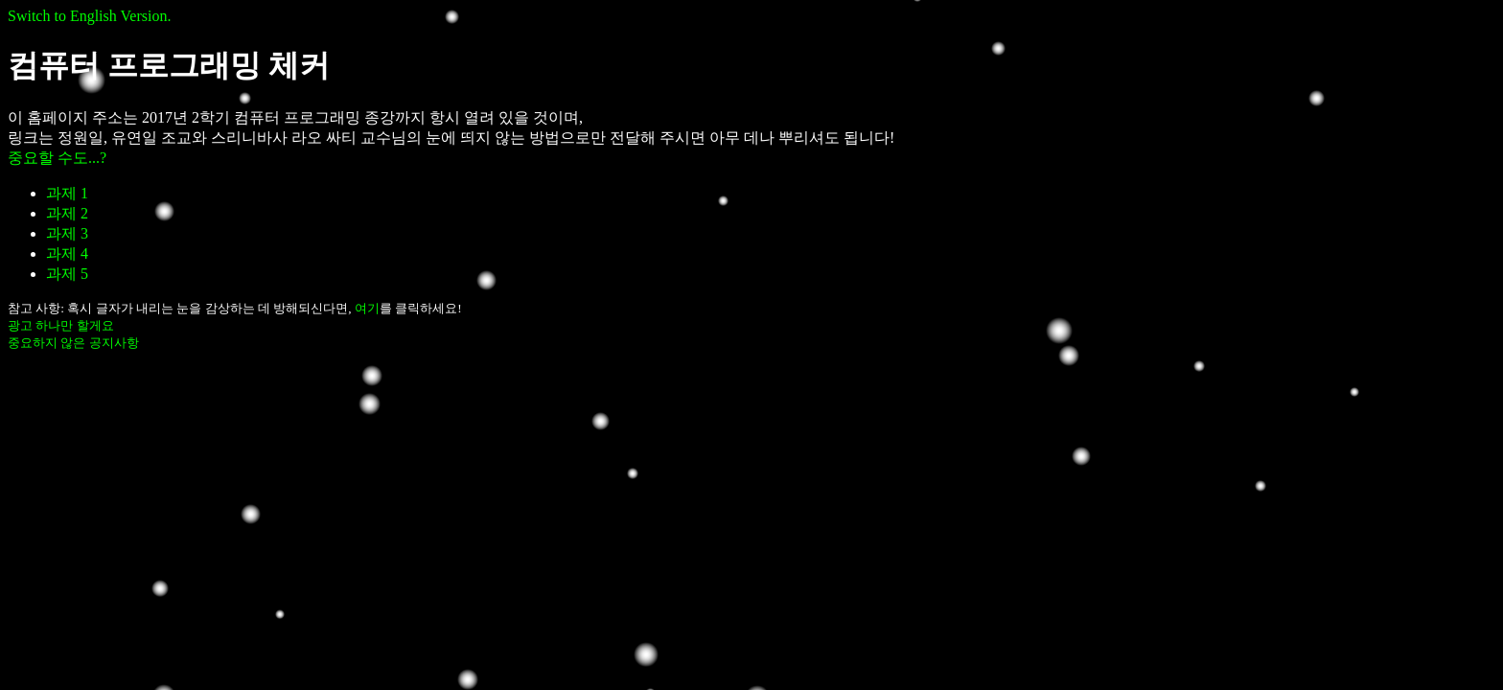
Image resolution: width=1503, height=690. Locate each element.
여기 (367, 308)
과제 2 (67, 213)
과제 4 (67, 253)
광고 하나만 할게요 (61, 325)
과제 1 (67, 193)
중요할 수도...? (57, 158)
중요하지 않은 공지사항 (73, 342)
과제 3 (67, 233)
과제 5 (67, 273)
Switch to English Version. (89, 16)
